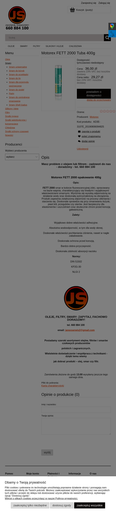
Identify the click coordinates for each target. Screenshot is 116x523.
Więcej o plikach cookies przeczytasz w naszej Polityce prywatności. (41, 498)
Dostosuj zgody (61, 505)
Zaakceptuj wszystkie (90, 505)
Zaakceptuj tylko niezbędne (30, 505)
